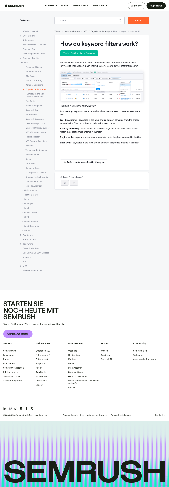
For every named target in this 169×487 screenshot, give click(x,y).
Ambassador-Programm (144, 359)
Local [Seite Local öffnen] (26, 199)
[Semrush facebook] (26, 408)
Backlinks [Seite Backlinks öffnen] (30, 146)
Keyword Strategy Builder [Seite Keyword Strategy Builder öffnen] (37, 128)
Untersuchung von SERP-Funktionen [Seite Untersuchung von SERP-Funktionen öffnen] (35, 95)
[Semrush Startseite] (13, 5)
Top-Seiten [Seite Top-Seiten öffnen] (30, 101)
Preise (64, 5)
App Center (41, 372)
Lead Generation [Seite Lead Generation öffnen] (32, 226)
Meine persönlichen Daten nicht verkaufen (83, 382)
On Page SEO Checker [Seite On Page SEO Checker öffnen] (35, 172)
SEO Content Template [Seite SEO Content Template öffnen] (36, 141)
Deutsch (159, 415)
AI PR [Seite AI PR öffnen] (26, 217)
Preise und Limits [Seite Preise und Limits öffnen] (33, 67)
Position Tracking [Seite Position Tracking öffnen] (33, 80)
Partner (71, 364)
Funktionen (8, 355)
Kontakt (72, 388)
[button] (74, 183)
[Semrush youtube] (21, 408)
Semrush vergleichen (13, 368)
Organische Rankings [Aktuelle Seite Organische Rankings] (35, 89)
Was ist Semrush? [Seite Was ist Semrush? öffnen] (31, 31)
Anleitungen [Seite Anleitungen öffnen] (28, 40)
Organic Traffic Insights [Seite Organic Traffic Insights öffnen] (36, 177)
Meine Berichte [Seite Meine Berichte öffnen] (31, 221)
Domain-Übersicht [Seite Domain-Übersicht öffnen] (34, 85)
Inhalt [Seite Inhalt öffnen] (27, 208)
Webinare (138, 355)
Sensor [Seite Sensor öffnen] (28, 159)
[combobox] (86, 20)
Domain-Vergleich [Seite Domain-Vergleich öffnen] (33, 105)
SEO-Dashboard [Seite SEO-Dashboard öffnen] (33, 71)
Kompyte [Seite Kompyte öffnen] (27, 257)
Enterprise (98, 5)
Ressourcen (79, 5)
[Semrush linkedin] (4, 408)
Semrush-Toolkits (72, 31)
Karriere (72, 359)
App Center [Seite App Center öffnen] (28, 234)
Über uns (72, 351)
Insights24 (40, 364)
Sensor (39, 385)
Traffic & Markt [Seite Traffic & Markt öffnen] (31, 194)
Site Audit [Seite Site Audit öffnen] (30, 76)
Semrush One (9, 351)
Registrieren (156, 5)
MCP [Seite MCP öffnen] (25, 266)
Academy (105, 355)
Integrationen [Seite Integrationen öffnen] (29, 239)
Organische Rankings (100, 31)
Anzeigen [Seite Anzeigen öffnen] (28, 203)
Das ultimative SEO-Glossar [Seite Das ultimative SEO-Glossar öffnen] (36, 253)
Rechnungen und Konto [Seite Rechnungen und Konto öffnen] (34, 53)
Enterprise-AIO (43, 355)
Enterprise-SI (42, 359)
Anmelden (136, 5)
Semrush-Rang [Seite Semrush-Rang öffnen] (32, 168)
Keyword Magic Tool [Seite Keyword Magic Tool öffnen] (35, 123)
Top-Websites (42, 376)
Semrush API (107, 359)
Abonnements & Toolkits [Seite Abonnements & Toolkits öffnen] (34, 45)
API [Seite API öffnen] (24, 262)
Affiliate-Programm (12, 381)
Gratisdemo (9, 364)
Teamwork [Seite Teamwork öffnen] (28, 243)
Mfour (39, 368)
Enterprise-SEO (43, 351)
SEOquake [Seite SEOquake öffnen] (30, 163)
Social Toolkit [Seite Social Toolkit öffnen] (30, 212)
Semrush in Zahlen (12, 376)
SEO (85, 31)
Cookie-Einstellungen (121, 415)
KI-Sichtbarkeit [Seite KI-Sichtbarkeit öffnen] (31, 190)
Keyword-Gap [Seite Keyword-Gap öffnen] (31, 110)
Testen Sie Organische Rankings (79, 53)
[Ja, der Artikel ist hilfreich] (65, 183)
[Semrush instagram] (10, 408)
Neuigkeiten (74, 355)
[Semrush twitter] (32, 408)
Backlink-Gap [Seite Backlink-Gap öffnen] (31, 114)
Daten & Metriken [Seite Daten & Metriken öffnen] (31, 248)
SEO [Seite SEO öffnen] (26, 62)
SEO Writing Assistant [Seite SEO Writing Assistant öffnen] (35, 132)
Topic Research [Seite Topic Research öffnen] (32, 137)
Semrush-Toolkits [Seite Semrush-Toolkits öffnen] (31, 58)
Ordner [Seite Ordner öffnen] (27, 230)
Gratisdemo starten (17, 334)
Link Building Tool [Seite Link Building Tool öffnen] (33, 181)
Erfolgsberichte (10, 372)
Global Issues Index (77, 376)
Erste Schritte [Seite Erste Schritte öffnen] (29, 35)
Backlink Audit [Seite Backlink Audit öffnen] (32, 154)
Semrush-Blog (140, 351)
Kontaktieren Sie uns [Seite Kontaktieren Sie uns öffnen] (32, 270)
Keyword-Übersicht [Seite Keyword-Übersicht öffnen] (34, 119)
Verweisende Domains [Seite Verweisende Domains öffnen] (36, 150)
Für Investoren (75, 368)
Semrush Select (75, 372)
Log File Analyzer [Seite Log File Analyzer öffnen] (33, 186)
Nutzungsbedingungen (97, 415)
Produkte (49, 5)
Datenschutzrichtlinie (73, 415)
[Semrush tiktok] (15, 408)
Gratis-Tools (41, 381)
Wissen (25, 20)
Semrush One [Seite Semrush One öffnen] (29, 49)
